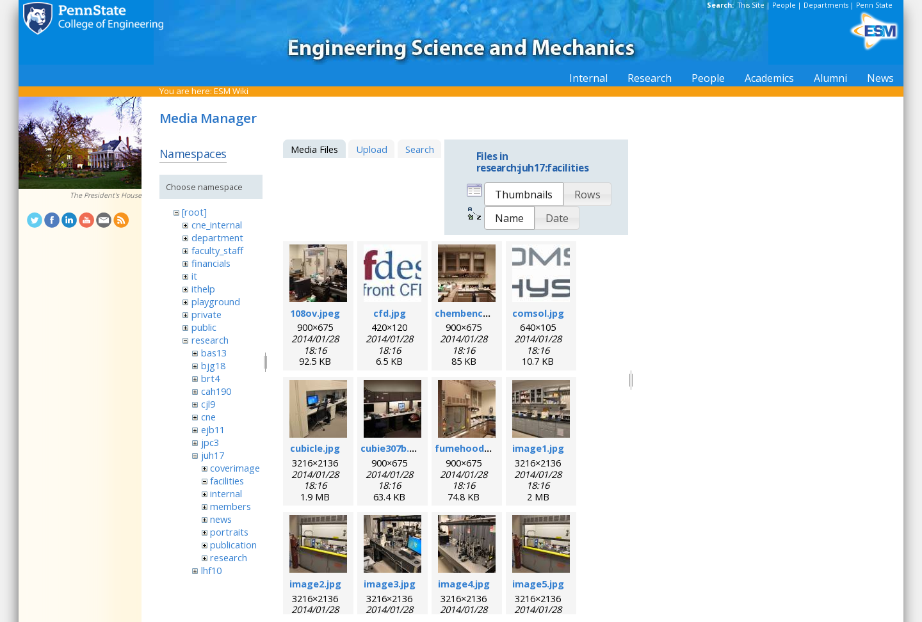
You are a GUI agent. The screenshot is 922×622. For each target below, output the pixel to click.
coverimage (235, 467)
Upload (371, 149)
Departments (826, 5)
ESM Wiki (231, 91)
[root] (194, 211)
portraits (229, 531)
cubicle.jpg (315, 448)
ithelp (203, 288)
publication (233, 544)
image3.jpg (390, 583)
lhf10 (211, 570)
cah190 (216, 391)
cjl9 (208, 403)
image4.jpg (464, 583)
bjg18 (213, 365)
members (230, 506)
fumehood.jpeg (471, 448)
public (203, 327)
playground (215, 301)
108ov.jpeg (315, 313)
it (194, 275)
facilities (227, 480)
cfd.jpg (389, 313)
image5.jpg (538, 583)
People (784, 5)
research (210, 339)
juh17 (212, 455)
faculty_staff (217, 250)
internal (226, 493)
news (221, 519)
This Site (751, 5)
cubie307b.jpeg (395, 448)
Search (419, 149)
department (217, 237)
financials (210, 263)
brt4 (210, 378)
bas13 (214, 352)
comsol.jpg (538, 313)
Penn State (874, 5)
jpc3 (210, 442)
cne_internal (216, 224)
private (206, 314)
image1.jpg (538, 448)
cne (208, 416)
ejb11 (213, 429)
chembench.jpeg (473, 313)
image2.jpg (315, 583)
